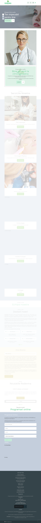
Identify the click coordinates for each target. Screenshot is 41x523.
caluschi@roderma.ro (20, 492)
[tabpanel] (20, 16)
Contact (21, 82)
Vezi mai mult (10, 20)
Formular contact (21, 506)
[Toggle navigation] (35, 2)
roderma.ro (9, 521)
